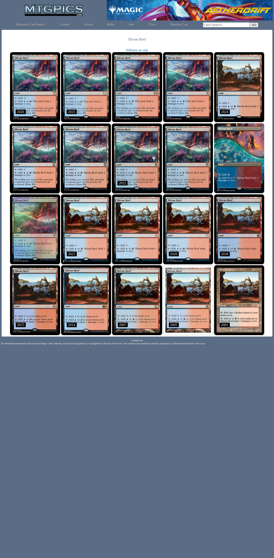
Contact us (137, 340)
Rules (111, 24)
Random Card (180, 24)
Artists (89, 24)
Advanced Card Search (30, 24)
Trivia (152, 24)
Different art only (137, 50)
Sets (131, 24)
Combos (64, 24)
